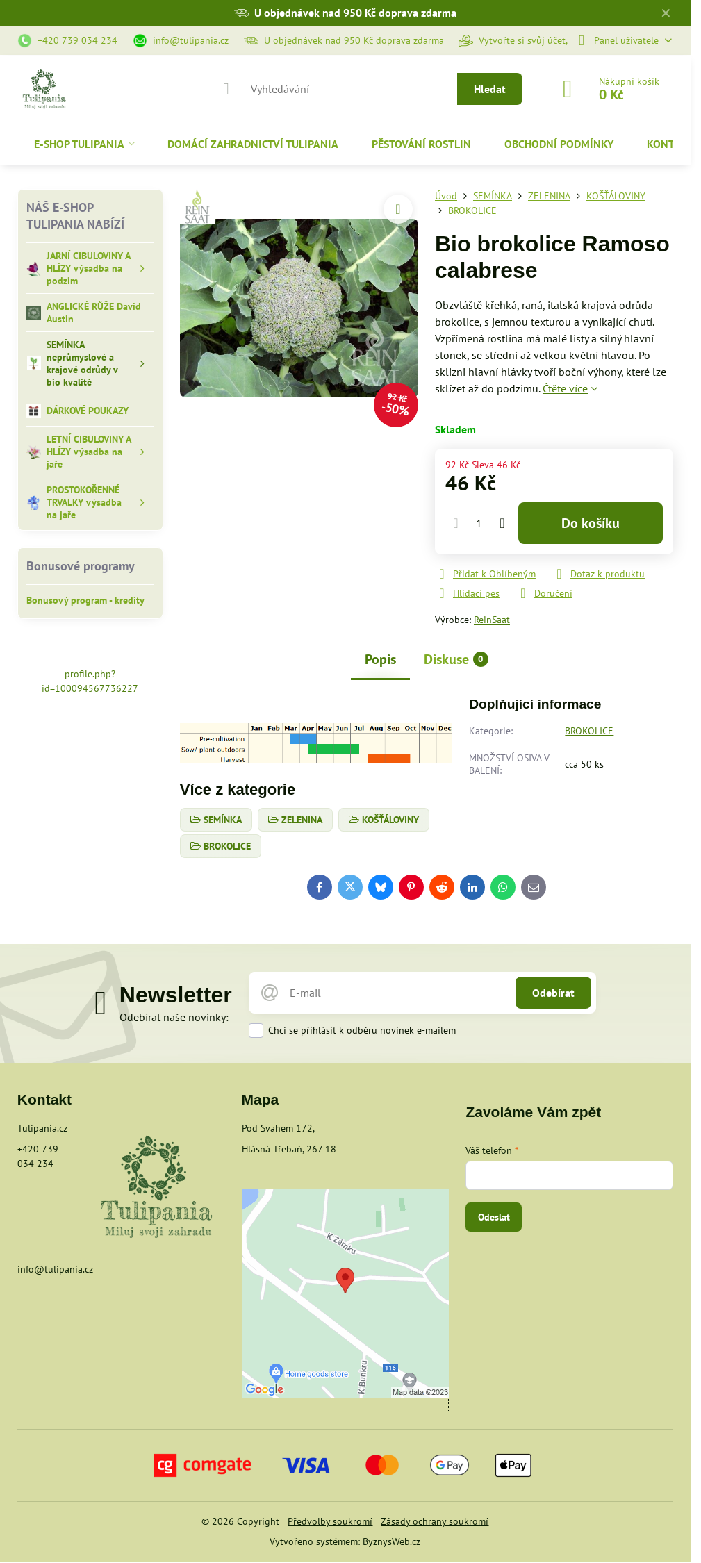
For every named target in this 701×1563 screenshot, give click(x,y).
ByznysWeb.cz (391, 1541)
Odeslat (494, 1217)
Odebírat (553, 993)
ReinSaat (492, 619)
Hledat (490, 89)
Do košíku (590, 523)
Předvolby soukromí (330, 1521)
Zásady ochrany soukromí (434, 1521)
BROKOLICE (589, 731)
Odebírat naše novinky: (174, 1017)
